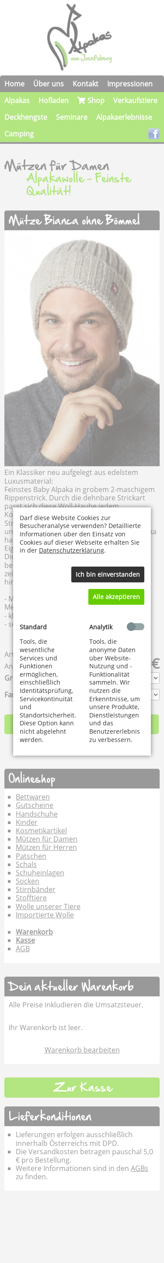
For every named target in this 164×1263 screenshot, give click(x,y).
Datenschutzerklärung (71, 550)
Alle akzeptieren (116, 596)
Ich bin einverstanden (108, 574)
